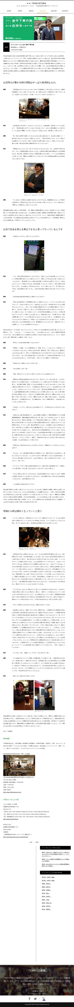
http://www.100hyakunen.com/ (12, 792)
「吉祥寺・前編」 (48, 880)
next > (37, 842)
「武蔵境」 (46, 890)
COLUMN (43, 11)
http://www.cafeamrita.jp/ (10, 819)
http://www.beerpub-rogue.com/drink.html (15, 837)
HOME (9, 11)
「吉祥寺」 (46, 896)
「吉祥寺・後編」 (48, 877)
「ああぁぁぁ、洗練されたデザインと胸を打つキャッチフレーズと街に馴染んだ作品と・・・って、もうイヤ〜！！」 (56, 854)
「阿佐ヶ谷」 (47, 903)
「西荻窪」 (46, 909)
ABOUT (31, 11)
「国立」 (46, 893)
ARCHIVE (54, 11)
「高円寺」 (46, 883)
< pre (31, 842)
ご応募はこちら (37, 991)
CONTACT (65, 11)
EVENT (20, 11)
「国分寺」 (46, 887)
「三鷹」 (46, 900)
